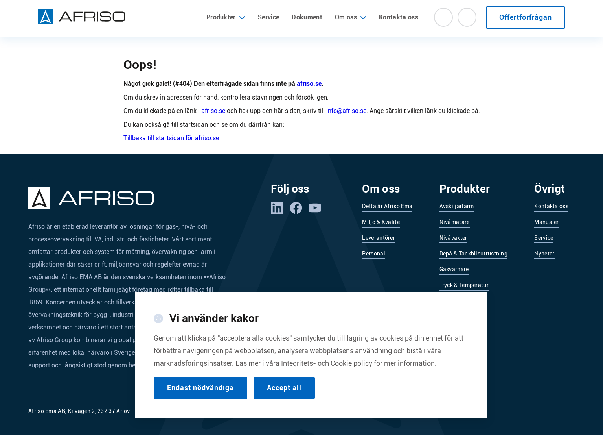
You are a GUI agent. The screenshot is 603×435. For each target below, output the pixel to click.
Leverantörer (378, 238)
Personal (373, 253)
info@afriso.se (346, 111)
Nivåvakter (453, 238)
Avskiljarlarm (456, 206)
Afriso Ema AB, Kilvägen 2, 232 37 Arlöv (79, 411)
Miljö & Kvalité (381, 222)
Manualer (546, 222)
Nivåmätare (454, 222)
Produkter (225, 17)
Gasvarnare (454, 269)
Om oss (346, 17)
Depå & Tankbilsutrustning (473, 253)
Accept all (284, 397)
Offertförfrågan (525, 17)
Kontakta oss (398, 17)
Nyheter (544, 253)
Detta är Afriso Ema (387, 206)
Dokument (307, 17)
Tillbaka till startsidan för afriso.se (171, 138)
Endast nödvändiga (200, 397)
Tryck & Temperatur (464, 285)
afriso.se (309, 83)
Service (268, 17)
